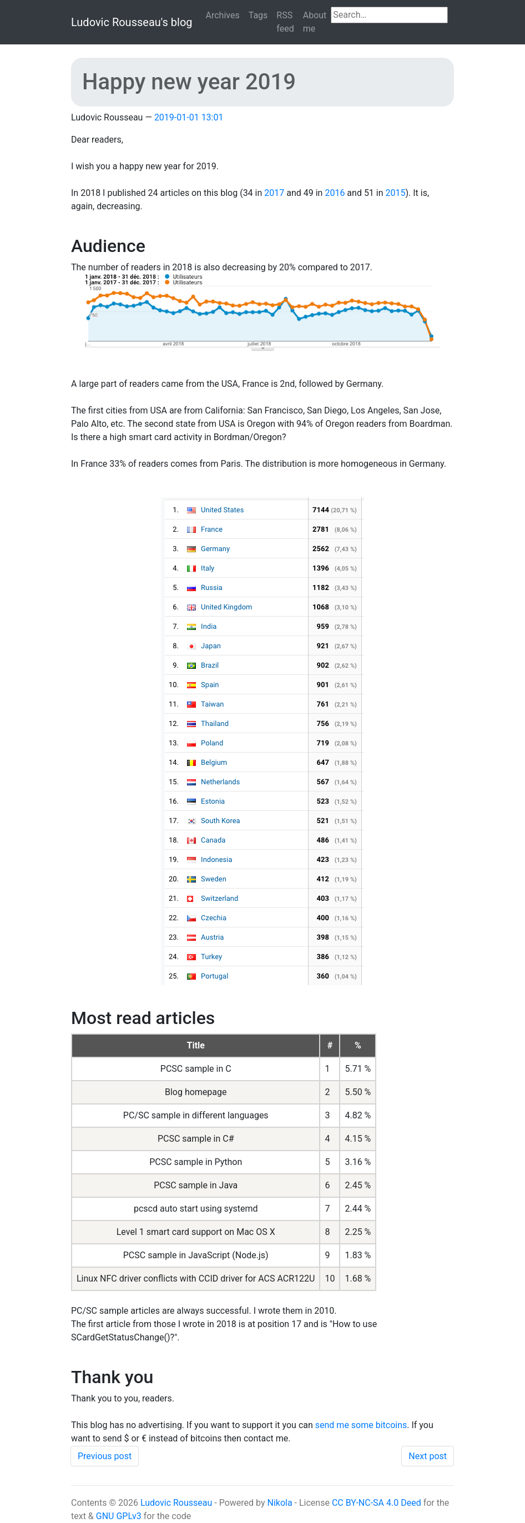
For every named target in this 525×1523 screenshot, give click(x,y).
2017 (274, 193)
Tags (258, 15)
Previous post (105, 1456)
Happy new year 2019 (189, 82)
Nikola (279, 1502)
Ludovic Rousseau (176, 1502)
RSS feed (285, 22)
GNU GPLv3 (119, 1516)
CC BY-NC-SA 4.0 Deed (376, 1502)
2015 (396, 193)
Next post (427, 1456)
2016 (335, 193)
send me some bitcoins (361, 1425)
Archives (223, 15)
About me (315, 22)
